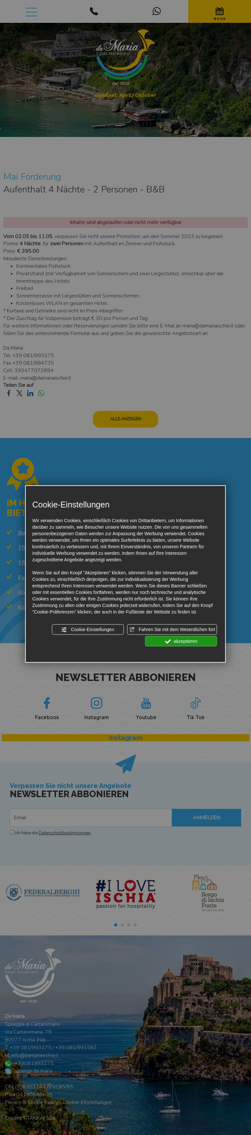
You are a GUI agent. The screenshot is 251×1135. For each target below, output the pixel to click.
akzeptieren (181, 641)
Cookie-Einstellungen (87, 630)
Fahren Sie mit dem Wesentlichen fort (172, 630)
